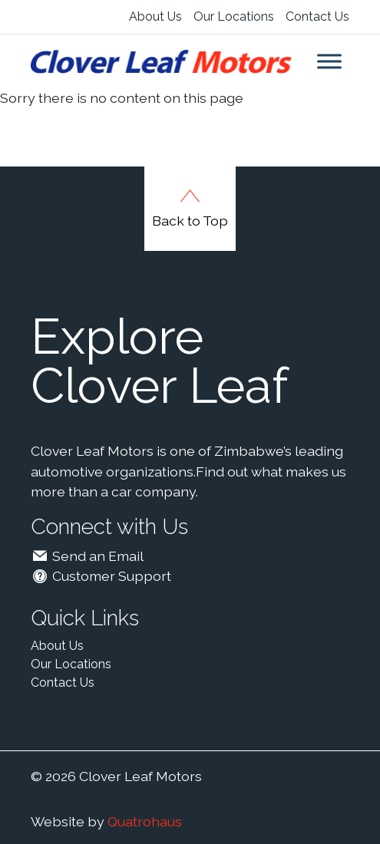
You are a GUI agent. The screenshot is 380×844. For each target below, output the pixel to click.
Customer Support (101, 576)
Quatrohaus (144, 821)
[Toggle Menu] (329, 61)
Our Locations (233, 16)
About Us (155, 16)
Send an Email (87, 556)
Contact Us (317, 16)
